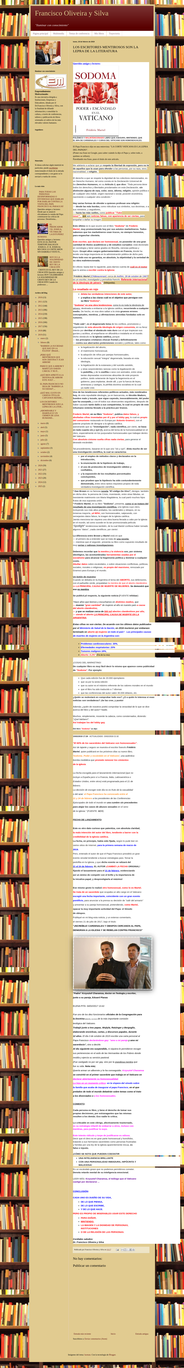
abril (43, 427)
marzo (43, 423)
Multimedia (58, 33)
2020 (40, 465)
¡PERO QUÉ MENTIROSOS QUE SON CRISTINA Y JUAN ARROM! (52, 358)
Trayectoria (114, 33)
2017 (40, 326)
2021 (40, 470)
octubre (44, 452)
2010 (40, 297)
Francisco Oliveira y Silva (72, 13)
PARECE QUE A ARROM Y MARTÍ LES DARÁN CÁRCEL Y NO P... (52, 368)
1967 (144, 276)
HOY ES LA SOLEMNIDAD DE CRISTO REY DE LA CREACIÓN (56, 262)
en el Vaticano (111, 756)
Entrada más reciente (82, 1334)
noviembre (45, 456)
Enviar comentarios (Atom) (96, 1339)
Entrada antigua (141, 1334)
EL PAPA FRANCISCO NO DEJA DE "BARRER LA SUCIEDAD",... (51, 386)
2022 (40, 474)
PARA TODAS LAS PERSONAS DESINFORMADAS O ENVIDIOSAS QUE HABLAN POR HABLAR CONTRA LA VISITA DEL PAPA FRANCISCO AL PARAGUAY (50, 199)
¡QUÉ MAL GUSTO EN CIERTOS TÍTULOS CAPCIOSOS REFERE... (51, 395)
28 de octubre (132, 276)
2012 (40, 306)
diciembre (45, 460)
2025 (40, 486)
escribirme (53, 168)
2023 (40, 478)
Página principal (40, 33)
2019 (40, 335)
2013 (40, 310)
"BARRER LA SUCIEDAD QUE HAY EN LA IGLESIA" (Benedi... (51, 348)
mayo (43, 431)
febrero (44, 342)
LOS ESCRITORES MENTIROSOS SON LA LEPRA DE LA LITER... (51, 404)
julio (43, 440)
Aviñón (120, 276)
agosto (43, 444)
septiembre (45, 448)
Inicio (113, 1334)
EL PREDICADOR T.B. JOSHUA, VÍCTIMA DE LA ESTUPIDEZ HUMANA (50, 230)
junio (43, 435)
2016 (40, 322)
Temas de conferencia (79, 33)
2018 (40, 331)
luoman (87, 1355)
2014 (40, 314)
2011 (40, 302)
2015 (40, 318)
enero (43, 338)
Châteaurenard (98, 276)
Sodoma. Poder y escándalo (88, 756)
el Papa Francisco (94, 794)
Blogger (112, 1355)
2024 (40, 482)
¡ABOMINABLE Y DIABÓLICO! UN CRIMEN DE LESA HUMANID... (49, 414)
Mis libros (99, 33)
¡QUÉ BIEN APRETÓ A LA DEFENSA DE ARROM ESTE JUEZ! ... (51, 377)
